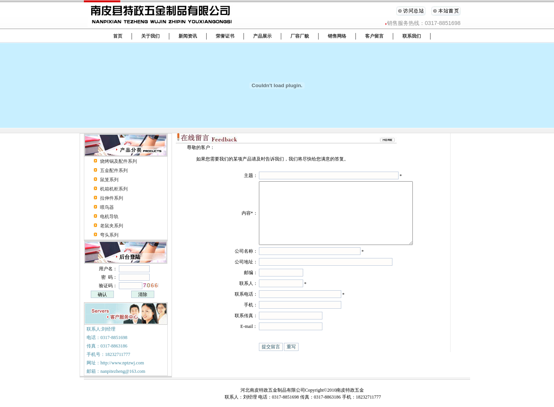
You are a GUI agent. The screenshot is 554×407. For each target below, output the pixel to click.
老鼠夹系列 (111, 225)
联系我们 (411, 36)
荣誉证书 (225, 36)
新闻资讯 (188, 36)
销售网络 (337, 36)
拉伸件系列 (111, 198)
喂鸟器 (107, 207)
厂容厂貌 (299, 36)
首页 (117, 36)
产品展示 (262, 36)
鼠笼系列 (109, 179)
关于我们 (150, 36)
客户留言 (374, 36)
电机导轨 (109, 216)
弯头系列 (109, 235)
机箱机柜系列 (114, 189)
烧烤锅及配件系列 (118, 161)
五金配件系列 (114, 170)
